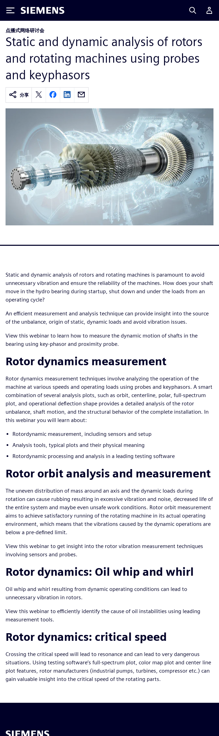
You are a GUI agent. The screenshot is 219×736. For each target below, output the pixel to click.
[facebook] (53, 95)
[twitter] (39, 95)
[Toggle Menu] (10, 10)
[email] (81, 95)
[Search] (193, 10)
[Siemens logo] (42, 10)
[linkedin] (67, 95)
